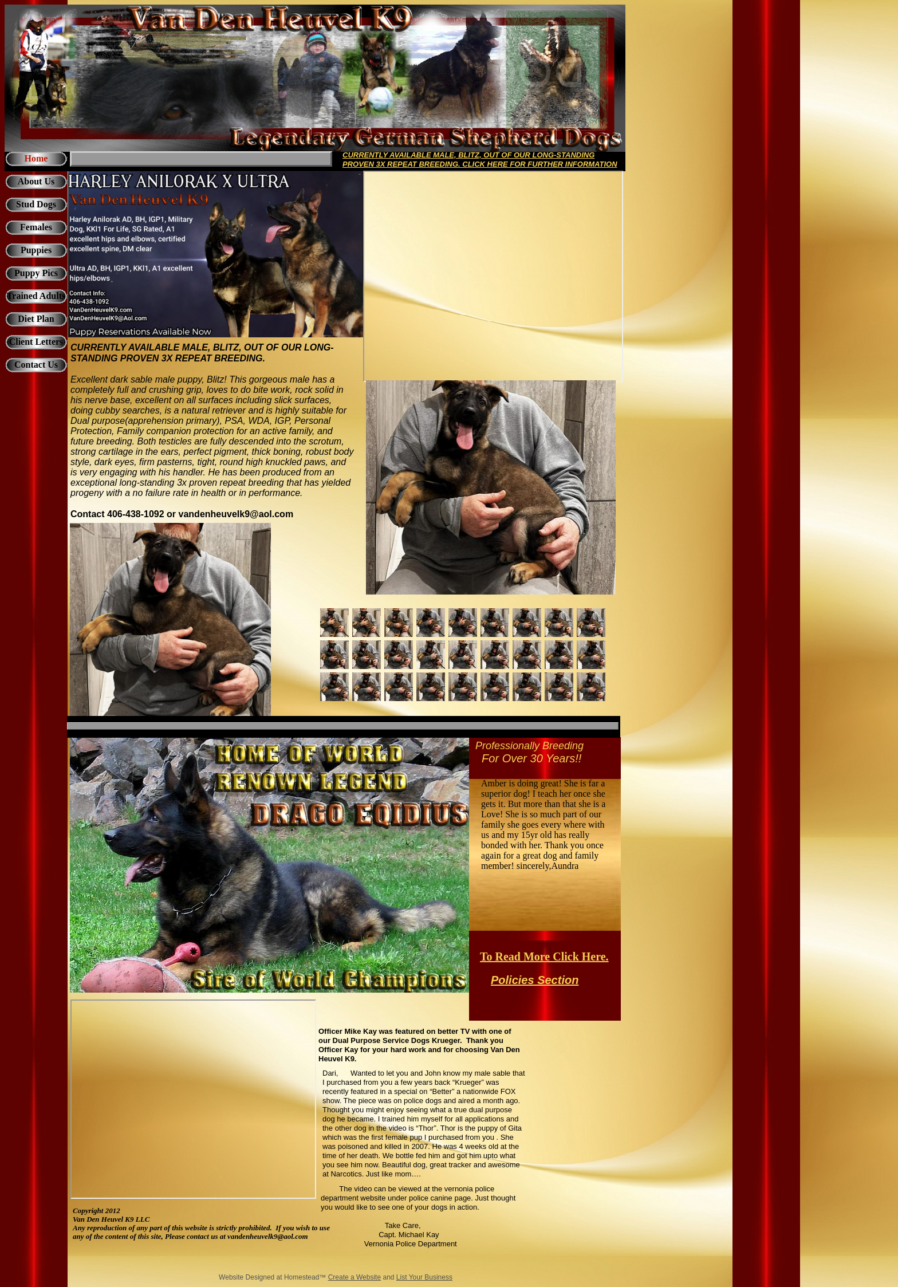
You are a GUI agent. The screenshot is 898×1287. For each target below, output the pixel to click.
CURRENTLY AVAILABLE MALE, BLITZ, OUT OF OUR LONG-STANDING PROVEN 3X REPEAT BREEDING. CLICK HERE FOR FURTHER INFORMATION (479, 159)
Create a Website (354, 1277)
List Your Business (424, 1277)
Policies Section (534, 980)
